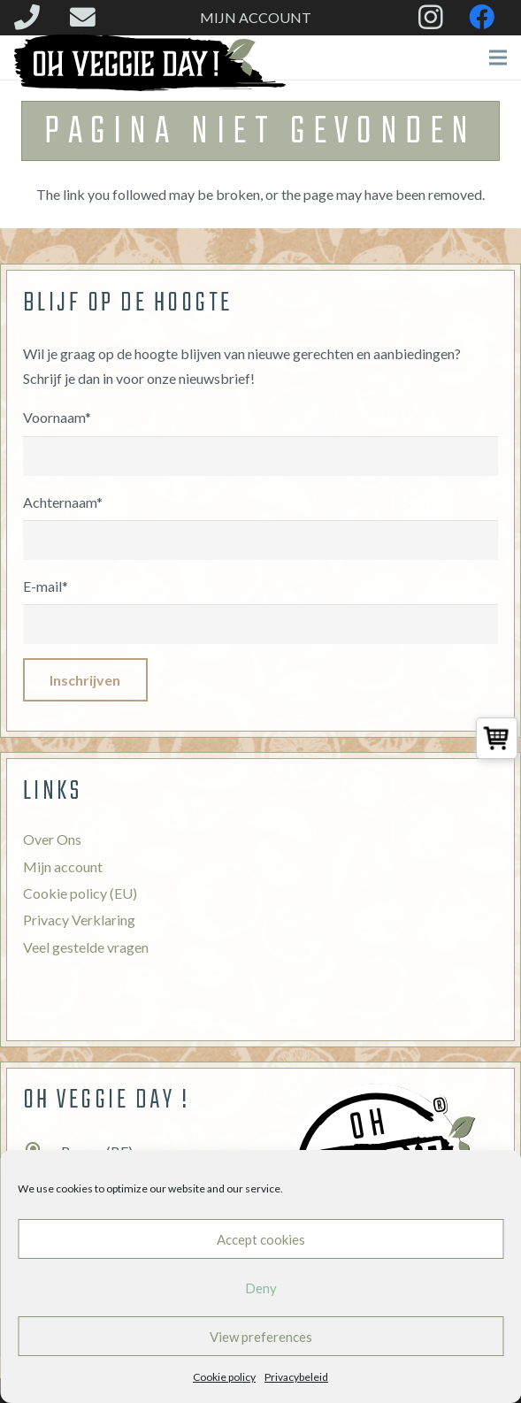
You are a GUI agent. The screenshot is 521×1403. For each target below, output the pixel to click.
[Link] (150, 62)
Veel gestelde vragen (86, 947)
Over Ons (52, 839)
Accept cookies (261, 1239)
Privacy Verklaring (79, 919)
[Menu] (498, 57)
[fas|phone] (32, 17)
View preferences (261, 1337)
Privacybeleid (296, 1377)
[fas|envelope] (88, 17)
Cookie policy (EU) (80, 893)
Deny (261, 1288)
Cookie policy (224, 1377)
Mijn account (63, 866)
